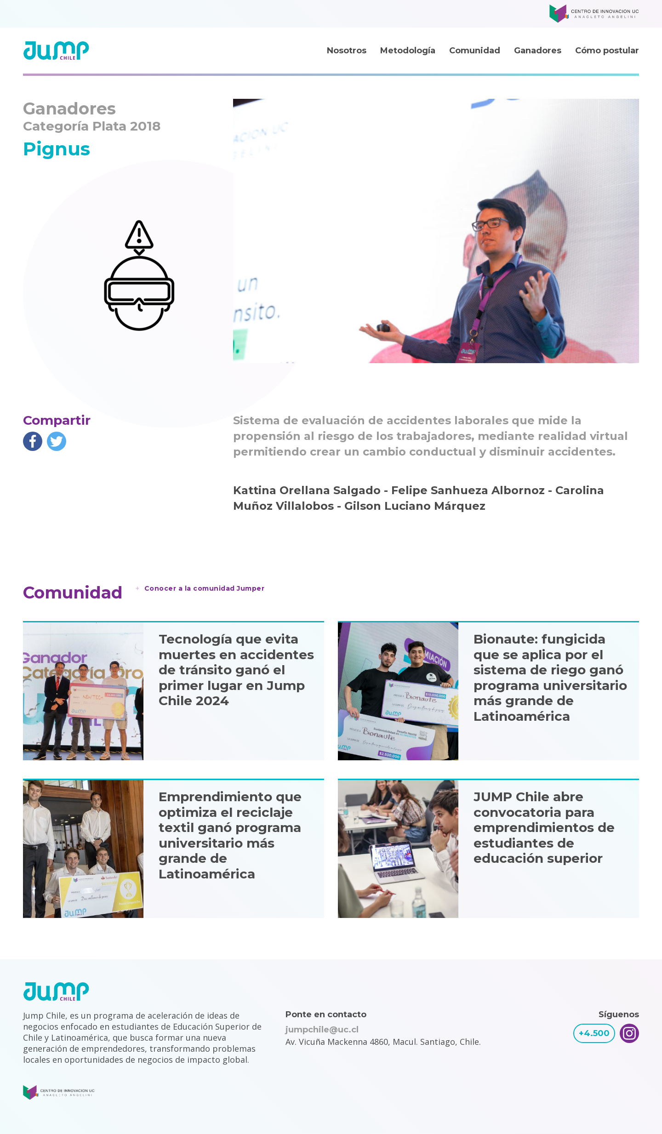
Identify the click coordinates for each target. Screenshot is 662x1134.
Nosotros (346, 51)
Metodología (407, 51)
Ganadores (537, 51)
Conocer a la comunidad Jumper (204, 588)
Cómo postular (607, 51)
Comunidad (474, 51)
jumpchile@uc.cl (322, 1030)
